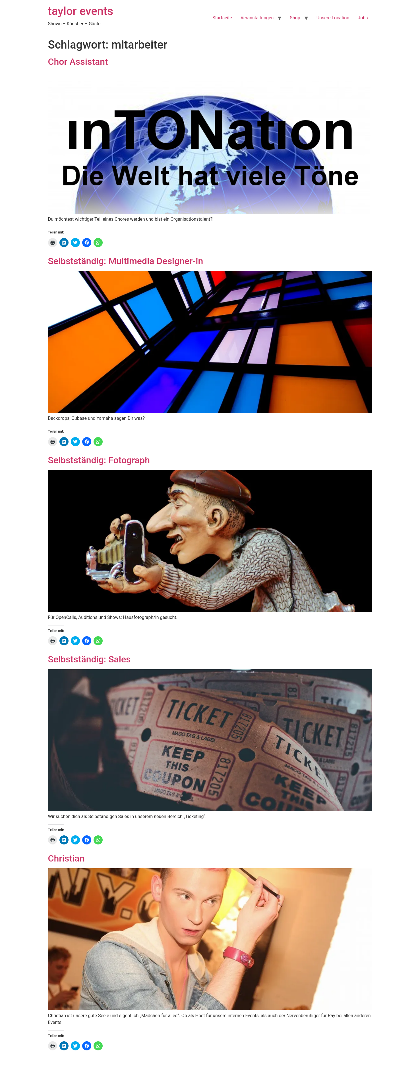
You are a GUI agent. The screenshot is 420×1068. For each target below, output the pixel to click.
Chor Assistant (78, 61)
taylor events (80, 11)
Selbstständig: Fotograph (99, 460)
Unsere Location (332, 17)
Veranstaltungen (257, 17)
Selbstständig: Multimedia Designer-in (125, 261)
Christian (66, 858)
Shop (295, 17)
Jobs (363, 17)
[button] (210, 143)
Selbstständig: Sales (89, 659)
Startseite (222, 17)
